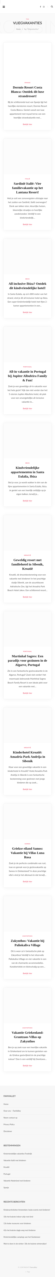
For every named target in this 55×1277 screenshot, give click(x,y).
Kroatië (27, 555)
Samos (27, 844)
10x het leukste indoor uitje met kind (18, 1217)
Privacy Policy (9, 1124)
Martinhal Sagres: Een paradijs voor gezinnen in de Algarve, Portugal (27, 660)
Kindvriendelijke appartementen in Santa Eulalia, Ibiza (27, 472)
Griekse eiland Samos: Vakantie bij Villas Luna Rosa (27, 853)
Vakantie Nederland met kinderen (17, 1181)
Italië (27, 179)
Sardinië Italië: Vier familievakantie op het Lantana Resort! (27, 188)
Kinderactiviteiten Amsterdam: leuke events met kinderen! (27, 1210)
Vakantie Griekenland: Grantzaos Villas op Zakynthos (27, 1037)
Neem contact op (10, 1118)
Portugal (27, 367)
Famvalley (33, 1267)
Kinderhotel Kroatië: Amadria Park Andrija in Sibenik (27, 757)
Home (6, 1104)
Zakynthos (28, 936)
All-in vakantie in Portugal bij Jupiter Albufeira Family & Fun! (27, 376)
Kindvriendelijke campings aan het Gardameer (22, 1237)
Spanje (27, 82)
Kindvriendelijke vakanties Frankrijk (18, 1154)
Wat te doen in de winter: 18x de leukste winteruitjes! (25, 1244)
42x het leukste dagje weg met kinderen (20, 1230)
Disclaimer (8, 1131)
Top (27, 1272)
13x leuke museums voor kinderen (17, 1223)
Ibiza (27, 279)
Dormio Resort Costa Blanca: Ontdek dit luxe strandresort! (27, 92)
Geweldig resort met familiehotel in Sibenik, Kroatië (28, 564)
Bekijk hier (27, 124)
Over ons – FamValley (12, 1111)
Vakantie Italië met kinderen (15, 1160)
